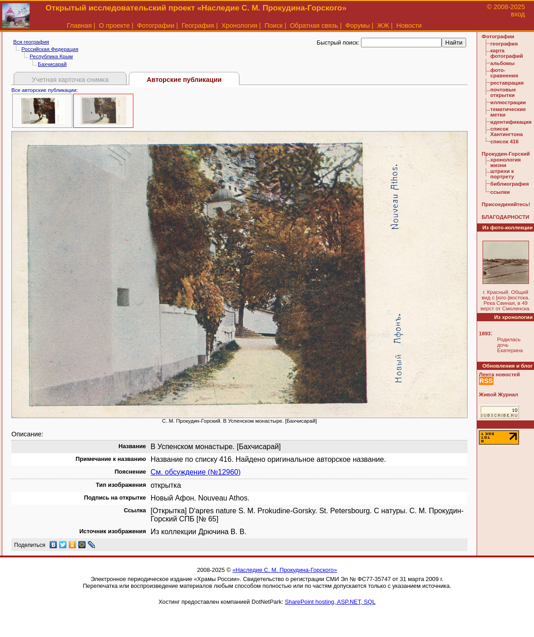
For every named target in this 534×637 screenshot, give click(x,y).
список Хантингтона (506, 131)
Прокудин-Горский (506, 154)
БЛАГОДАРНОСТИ (505, 217)
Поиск (273, 25)
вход (518, 14)
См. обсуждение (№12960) (196, 472)
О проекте (114, 25)
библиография (509, 184)
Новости (409, 25)
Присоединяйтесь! (506, 204)
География (198, 25)
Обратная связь (314, 25)
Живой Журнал (498, 394)
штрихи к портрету (502, 173)
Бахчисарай (52, 64)
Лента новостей (499, 374)
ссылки (500, 192)
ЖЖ (383, 25)
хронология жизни (505, 162)
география (504, 43)
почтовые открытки (503, 92)
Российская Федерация (49, 49)
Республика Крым (51, 56)
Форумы (357, 25)
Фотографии (155, 25)
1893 (485, 333)
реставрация (507, 83)
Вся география (31, 42)
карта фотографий (506, 53)
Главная (79, 25)
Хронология (239, 25)
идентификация (511, 122)
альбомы (502, 63)
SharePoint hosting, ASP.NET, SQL (330, 601)
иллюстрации (508, 102)
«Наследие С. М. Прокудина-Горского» (284, 569)
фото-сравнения (504, 72)
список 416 (504, 141)
